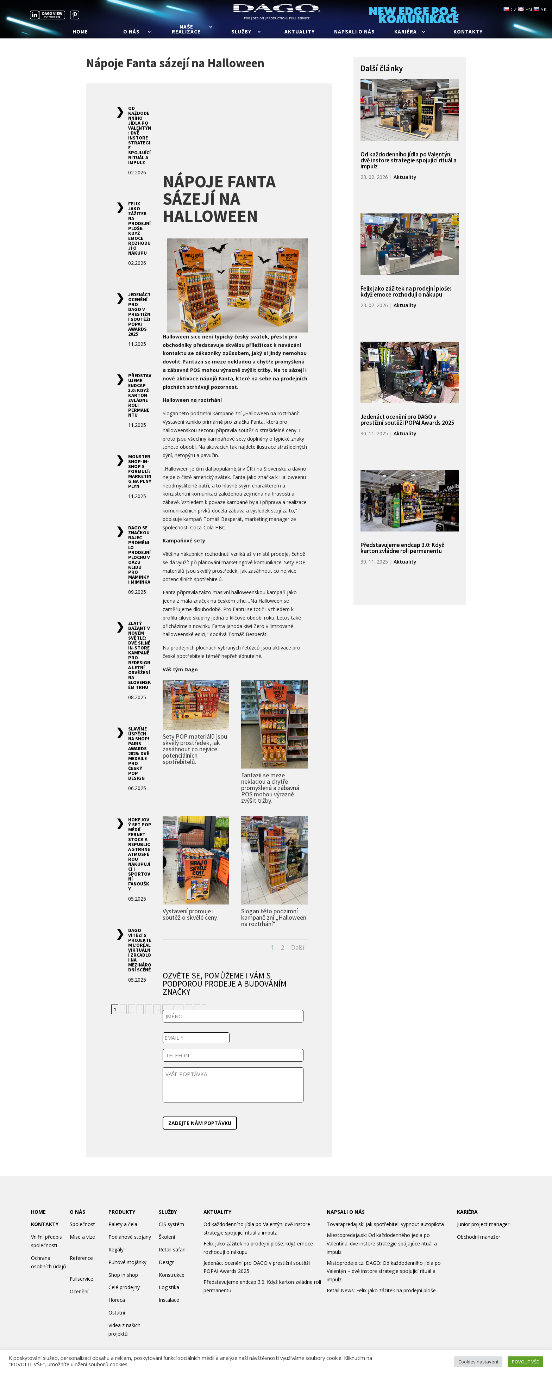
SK (540, 9)
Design (167, 1262)
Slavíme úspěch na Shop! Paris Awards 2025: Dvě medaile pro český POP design (138, 753)
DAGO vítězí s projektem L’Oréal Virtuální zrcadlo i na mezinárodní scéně (139, 950)
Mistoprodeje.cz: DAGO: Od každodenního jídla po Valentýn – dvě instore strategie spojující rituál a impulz (384, 1271)
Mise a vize (82, 1236)
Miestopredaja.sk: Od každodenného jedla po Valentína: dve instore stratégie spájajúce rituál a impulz (382, 1243)
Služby (241, 32)
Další (297, 947)
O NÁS (77, 1211)
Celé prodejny (124, 1287)
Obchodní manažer (478, 1236)
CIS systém (171, 1224)
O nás (131, 32)
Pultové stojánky (127, 1262)
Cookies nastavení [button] (478, 1362)
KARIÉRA (467, 1211)
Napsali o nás (354, 32)
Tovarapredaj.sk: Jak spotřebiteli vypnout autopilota (385, 1224)
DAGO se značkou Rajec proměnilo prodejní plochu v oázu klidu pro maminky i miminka (139, 554)
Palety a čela (122, 1224)
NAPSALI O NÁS (346, 1211)
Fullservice (81, 1278)
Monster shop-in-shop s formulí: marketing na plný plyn (139, 471)
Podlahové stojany (129, 1236)
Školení (167, 1236)
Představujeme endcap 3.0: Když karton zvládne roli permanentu (139, 395)
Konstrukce (171, 1275)
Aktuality (299, 32)
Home (80, 32)
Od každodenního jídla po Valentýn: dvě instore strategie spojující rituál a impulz (139, 135)
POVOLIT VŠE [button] (525, 1362)
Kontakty (468, 32)
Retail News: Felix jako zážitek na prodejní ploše (381, 1290)
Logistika (169, 1287)
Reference (81, 1258)
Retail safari (172, 1249)
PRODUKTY (121, 1211)
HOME (38, 1211)
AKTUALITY (217, 1211)
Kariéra (405, 32)
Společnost (82, 1224)
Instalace (169, 1300)
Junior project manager (483, 1224)
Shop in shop (123, 1275)
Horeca (116, 1300)
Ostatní (116, 1312)
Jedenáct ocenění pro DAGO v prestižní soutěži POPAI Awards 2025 (139, 314)
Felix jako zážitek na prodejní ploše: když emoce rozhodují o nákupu (139, 228)
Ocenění (79, 1291)
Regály (116, 1249)
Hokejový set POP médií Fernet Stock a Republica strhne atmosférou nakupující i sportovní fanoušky (139, 854)
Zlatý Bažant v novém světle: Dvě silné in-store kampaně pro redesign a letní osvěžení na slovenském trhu (139, 655)
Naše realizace (186, 29)
